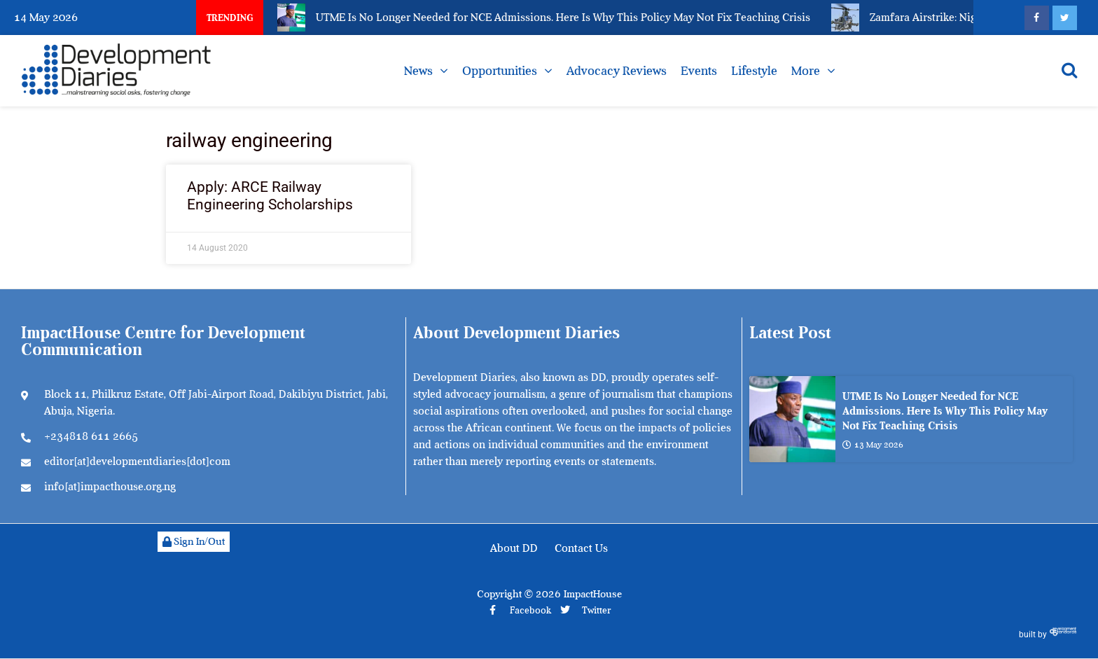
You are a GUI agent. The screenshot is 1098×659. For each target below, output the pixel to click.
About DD (514, 548)
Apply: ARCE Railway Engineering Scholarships (270, 196)
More (805, 71)
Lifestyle (754, 71)
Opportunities (499, 71)
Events (699, 71)
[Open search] (1069, 70)
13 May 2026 (872, 445)
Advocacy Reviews (617, 71)
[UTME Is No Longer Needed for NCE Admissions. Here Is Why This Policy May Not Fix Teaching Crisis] (792, 419)
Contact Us (581, 548)
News (418, 71)
